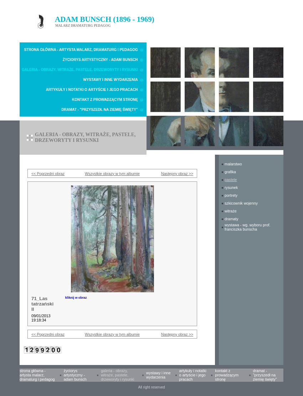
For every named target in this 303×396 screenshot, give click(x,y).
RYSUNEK (231, 187)
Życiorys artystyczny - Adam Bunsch (100, 60)
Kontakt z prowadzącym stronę (105, 100)
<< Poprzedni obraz (48, 173)
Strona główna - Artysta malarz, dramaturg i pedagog (81, 50)
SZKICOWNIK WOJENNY (241, 203)
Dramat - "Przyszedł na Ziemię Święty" (99, 110)
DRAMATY (231, 219)
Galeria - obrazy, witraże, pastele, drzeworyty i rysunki (80, 70)
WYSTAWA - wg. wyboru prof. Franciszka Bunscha (248, 227)
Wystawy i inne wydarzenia (110, 80)
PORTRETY (231, 195)
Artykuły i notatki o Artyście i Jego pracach (92, 90)
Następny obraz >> (177, 173)
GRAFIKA (230, 172)
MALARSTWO (233, 164)
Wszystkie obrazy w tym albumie (112, 173)
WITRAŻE (231, 211)
